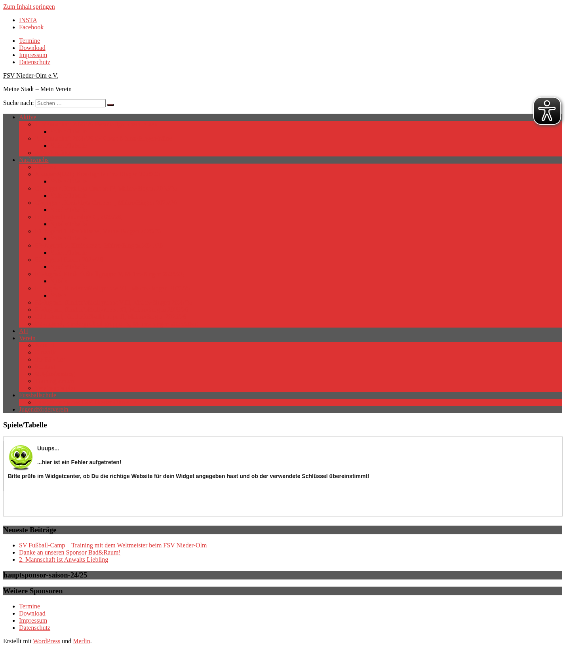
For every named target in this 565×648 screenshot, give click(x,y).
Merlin (81, 641)
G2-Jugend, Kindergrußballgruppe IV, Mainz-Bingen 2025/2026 (116, 323)
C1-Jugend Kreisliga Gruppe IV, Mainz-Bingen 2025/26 (106, 188)
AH (23, 331)
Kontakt (45, 366)
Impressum (33, 54)
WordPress (46, 641)
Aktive (27, 117)
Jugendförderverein (43, 409)
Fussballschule (37, 395)
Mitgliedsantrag (55, 373)
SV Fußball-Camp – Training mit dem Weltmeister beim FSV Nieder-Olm (113, 545)
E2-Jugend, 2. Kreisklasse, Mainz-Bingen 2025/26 (99, 245)
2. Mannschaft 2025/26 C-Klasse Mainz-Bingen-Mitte (103, 138)
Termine (29, 40)
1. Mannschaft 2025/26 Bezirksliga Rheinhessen (96, 124)
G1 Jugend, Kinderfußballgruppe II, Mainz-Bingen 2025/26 (110, 316)
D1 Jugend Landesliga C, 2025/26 (78, 216)
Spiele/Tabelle (69, 131)
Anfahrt (45, 345)
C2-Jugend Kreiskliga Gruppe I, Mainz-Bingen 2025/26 (106, 202)
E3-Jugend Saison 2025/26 (69, 259)
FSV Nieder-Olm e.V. (30, 75)
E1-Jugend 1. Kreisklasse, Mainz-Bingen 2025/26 (98, 231)
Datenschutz (34, 62)
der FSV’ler (50, 359)
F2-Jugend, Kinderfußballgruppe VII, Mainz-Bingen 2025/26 (112, 288)
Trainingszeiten (54, 380)
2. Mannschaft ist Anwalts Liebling (63, 559)
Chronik (45, 352)
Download (32, 47)
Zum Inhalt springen (29, 6)
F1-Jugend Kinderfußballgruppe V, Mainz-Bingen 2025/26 (109, 274)
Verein (27, 338)
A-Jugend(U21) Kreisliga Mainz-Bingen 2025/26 (97, 174)
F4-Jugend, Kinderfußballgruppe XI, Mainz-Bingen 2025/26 (111, 309)
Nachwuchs (34, 159)
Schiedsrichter (53, 152)
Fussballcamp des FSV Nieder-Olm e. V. (86, 402)
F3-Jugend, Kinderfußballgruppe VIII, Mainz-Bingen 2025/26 (113, 302)
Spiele (59, 281)
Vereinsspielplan (56, 388)
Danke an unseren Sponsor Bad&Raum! (70, 552)
